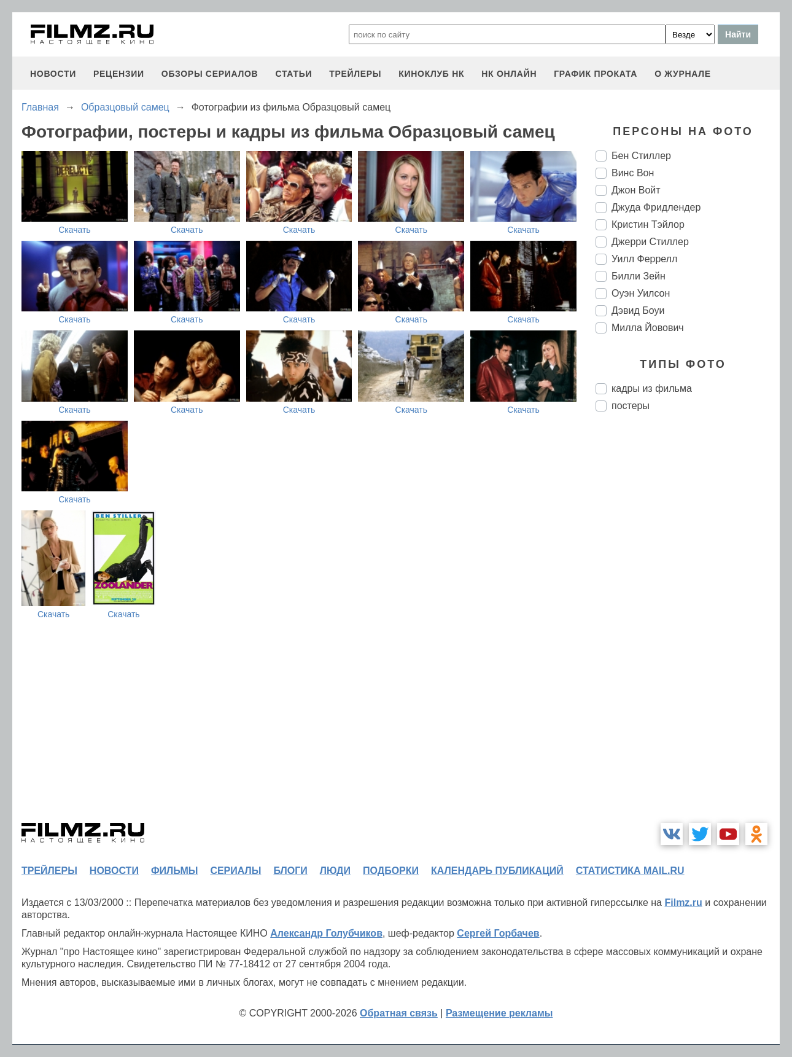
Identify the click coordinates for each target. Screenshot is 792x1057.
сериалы (235, 870)
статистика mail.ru (630, 870)
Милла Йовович (647, 327)
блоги (290, 870)
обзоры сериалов (209, 74)
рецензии (118, 74)
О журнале (682, 74)
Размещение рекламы (499, 1013)
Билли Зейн (638, 276)
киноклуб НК (431, 74)
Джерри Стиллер (650, 241)
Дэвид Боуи (637, 310)
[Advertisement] (688, 626)
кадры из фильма (651, 388)
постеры (630, 405)
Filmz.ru (683, 902)
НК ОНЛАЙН (509, 74)
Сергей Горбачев (498, 933)
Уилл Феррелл (644, 259)
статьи (293, 74)
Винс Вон (632, 173)
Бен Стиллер (641, 155)
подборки (391, 870)
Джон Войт (636, 190)
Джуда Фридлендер (656, 207)
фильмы (174, 870)
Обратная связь (399, 1013)
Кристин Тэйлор (648, 224)
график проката (595, 74)
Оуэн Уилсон (640, 293)
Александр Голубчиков (326, 933)
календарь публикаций (497, 870)
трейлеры (355, 74)
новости (53, 74)
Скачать (74, 230)
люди (335, 870)
